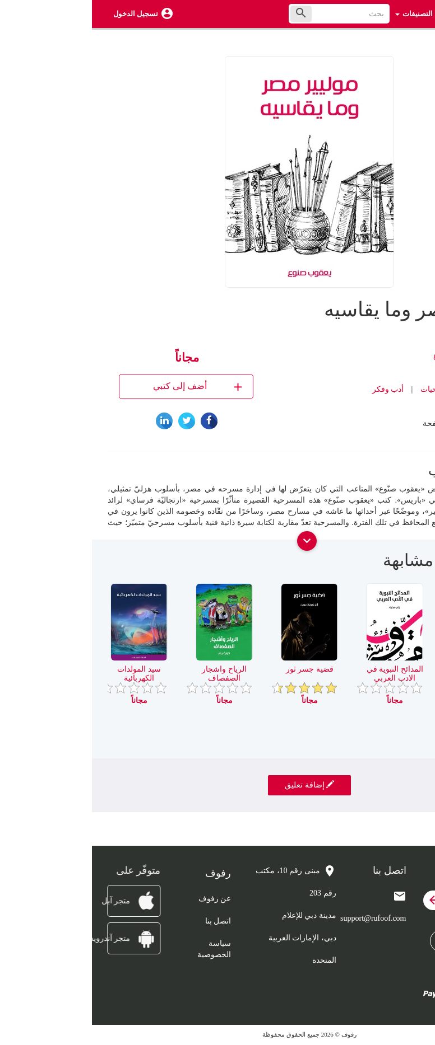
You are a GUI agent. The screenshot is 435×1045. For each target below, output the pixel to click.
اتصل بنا (126, 921)
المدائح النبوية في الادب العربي (303, 673)
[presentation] (410, 564)
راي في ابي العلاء (388, 669)
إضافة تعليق (217, 784)
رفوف (375, 406)
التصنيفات (322, 14)
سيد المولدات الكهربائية (47, 673)
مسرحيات (344, 389)
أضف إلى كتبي (107, 386)
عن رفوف (123, 898)
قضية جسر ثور (218, 669)
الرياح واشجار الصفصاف (132, 673)
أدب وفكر (296, 389)
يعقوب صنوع (361, 356)
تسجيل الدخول (43, 14)
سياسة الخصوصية (122, 949)
